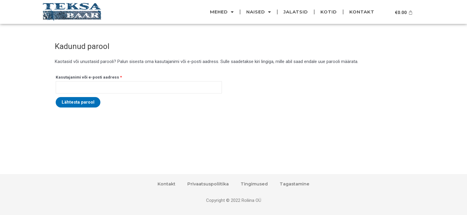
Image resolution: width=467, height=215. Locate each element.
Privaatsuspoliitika (207, 184)
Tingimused (254, 184)
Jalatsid (296, 12)
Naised (258, 12)
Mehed (222, 12)
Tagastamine (295, 184)
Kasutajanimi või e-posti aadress (89, 77)
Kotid (328, 12)
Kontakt (361, 12)
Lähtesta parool (78, 102)
